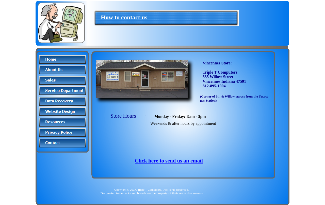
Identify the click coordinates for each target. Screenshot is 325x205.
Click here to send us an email (169, 161)
